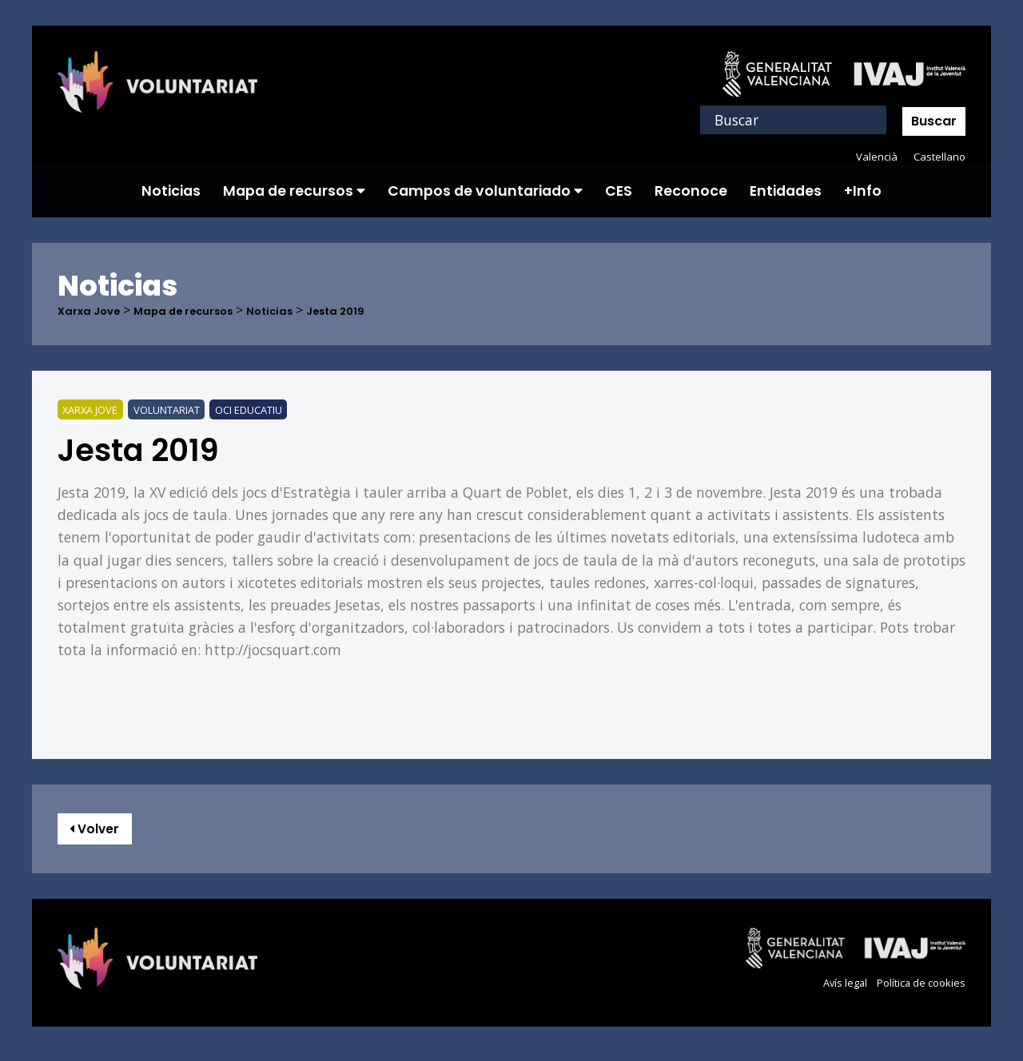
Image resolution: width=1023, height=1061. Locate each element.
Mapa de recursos (294, 191)
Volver (103, 833)
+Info (863, 191)
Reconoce (691, 191)
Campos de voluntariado (485, 191)
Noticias (171, 191)
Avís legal (833, 991)
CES (618, 191)
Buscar (934, 121)
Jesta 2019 (381, 310)
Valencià (872, 156)
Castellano (937, 156)
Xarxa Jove (95, 310)
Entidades (786, 191)
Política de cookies (916, 991)
